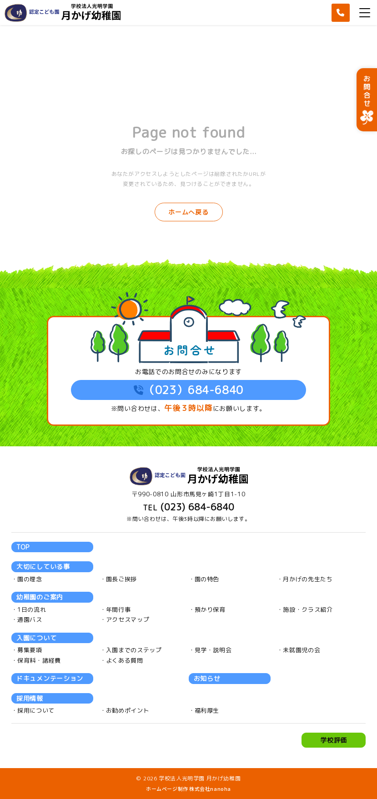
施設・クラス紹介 (307, 609)
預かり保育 (210, 609)
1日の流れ (31, 609)
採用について (36, 710)
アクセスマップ (128, 619)
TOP (23, 547)
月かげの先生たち (307, 579)
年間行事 (118, 609)
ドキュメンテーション (49, 678)
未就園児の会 (301, 650)
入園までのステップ (134, 650)
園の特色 (207, 579)
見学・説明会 (213, 650)
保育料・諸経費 (39, 660)
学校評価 (333, 740)
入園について (36, 638)
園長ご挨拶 (121, 579)
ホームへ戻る (188, 212)
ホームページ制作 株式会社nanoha (188, 788)
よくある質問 (124, 660)
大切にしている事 (43, 566)
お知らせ (207, 678)
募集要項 (29, 650)
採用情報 (29, 698)
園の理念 (29, 579)
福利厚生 (207, 710)
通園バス (29, 619)
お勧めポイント (128, 710)
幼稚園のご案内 (39, 597)
